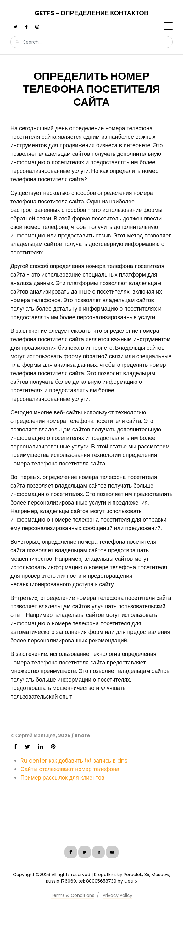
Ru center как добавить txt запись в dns (74, 760)
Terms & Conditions (72, 895)
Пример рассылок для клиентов (62, 777)
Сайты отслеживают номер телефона (69, 769)
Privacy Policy (117, 895)
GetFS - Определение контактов (92, 13)
